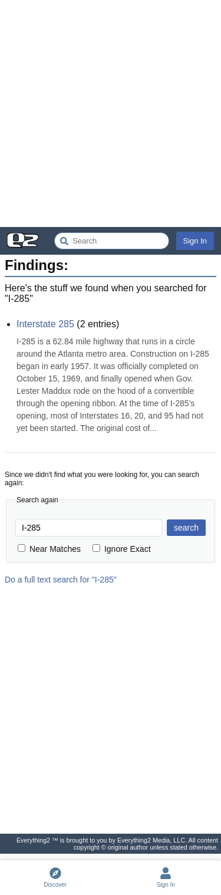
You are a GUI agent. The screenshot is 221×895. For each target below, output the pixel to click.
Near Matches (49, 549)
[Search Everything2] (111, 240)
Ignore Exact (122, 549)
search (186, 527)
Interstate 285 (45, 324)
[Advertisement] (110, 113)
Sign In (195, 240)
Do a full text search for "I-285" (61, 579)
